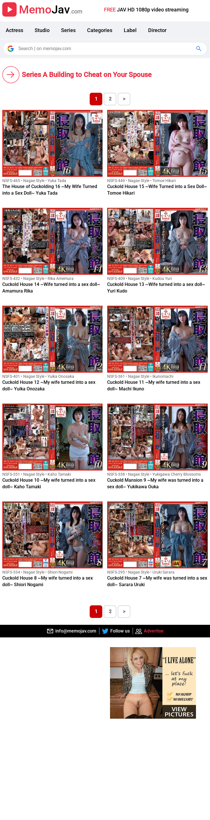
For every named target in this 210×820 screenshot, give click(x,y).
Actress (14, 30)
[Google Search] (199, 48)
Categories (99, 30)
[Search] (105, 48)
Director (157, 30)
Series (68, 30)
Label (130, 30)
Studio (42, 30)
